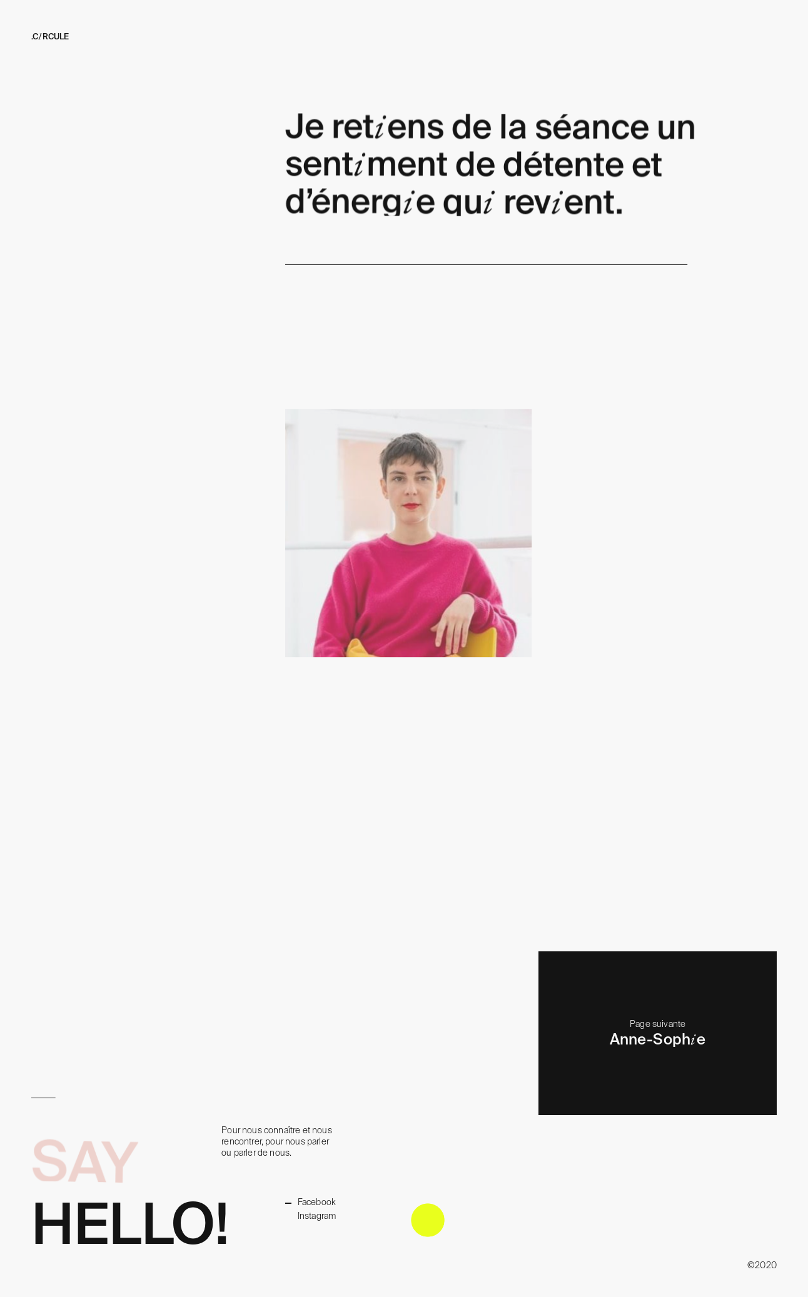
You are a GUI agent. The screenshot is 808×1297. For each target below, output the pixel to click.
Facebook (317, 1202)
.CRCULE (50, 36)
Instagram (317, 1215)
